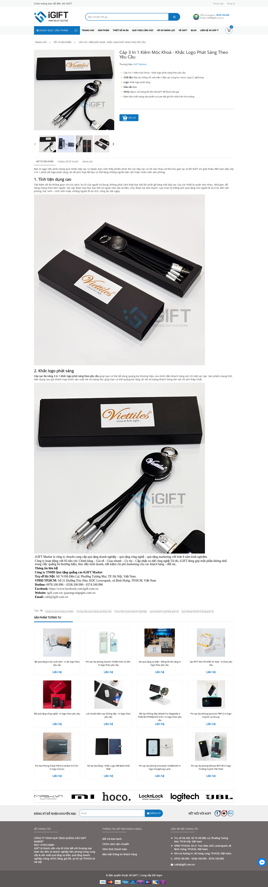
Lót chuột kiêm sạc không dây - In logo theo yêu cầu (108, 715)
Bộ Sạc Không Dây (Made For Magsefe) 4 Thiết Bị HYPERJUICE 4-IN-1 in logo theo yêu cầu (160, 717)
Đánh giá (87, 161)
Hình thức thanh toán (114, 849)
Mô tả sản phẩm (44, 161)
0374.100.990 (216, 858)
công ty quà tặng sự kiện (59, 611)
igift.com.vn (54, 593)
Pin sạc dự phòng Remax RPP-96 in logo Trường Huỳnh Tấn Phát (211, 767)
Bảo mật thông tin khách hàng (119, 854)
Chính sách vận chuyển (115, 844)
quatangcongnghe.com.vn (79, 593)
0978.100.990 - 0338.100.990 (190, 858)
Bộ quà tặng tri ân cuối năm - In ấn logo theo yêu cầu (57, 663)
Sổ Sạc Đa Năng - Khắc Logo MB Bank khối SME (108, 767)
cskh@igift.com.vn (56, 597)
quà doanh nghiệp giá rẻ (164, 611)
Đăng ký (231, 3)
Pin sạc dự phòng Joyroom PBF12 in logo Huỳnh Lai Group (210, 715)
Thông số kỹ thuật (68, 161)
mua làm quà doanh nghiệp (131, 611)
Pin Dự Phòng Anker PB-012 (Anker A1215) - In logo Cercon (57, 767)
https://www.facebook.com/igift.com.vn (73, 588)
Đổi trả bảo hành (112, 839)
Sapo (159, 875)
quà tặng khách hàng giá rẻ (197, 611)
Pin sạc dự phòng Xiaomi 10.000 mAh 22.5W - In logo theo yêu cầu (108, 663)
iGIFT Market (139, 64)
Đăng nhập (218, 3)
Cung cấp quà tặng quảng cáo (94, 611)
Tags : (37, 610)
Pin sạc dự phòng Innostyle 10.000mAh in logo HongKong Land (160, 767)
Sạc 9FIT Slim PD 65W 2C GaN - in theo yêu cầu (211, 663)
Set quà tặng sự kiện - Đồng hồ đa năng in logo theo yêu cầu (160, 663)
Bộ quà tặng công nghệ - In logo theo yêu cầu (57, 713)
